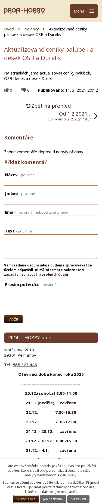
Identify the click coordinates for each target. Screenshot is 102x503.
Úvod (9, 29)
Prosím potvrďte (31, 284)
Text (18, 231)
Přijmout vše (25, 499)
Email (37, 212)
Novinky (31, 29)
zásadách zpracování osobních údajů (36, 274)
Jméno (20, 193)
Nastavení (78, 499)
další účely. (68, 475)
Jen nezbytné (53, 499)
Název (20, 174)
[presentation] (30, 296)
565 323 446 (25, 364)
